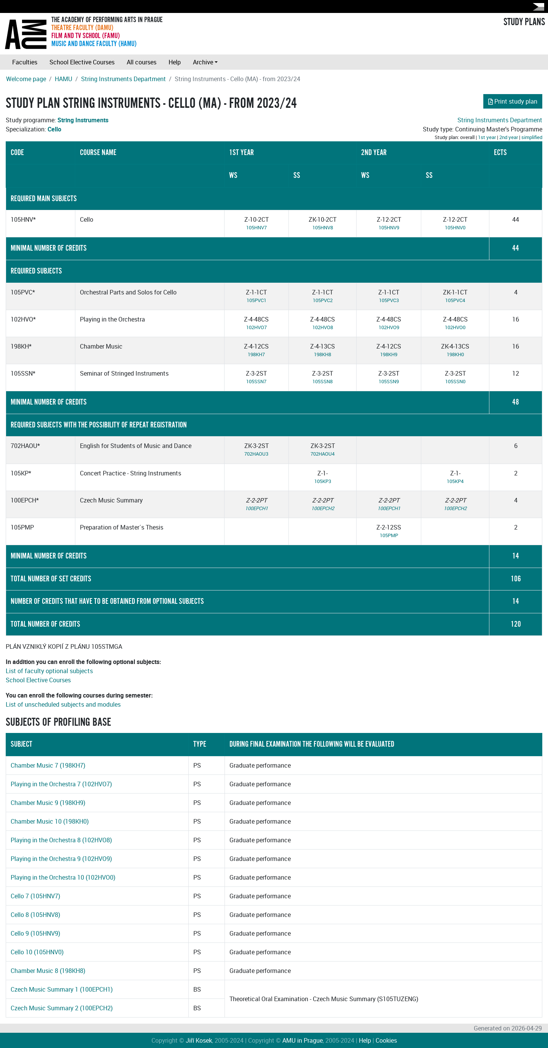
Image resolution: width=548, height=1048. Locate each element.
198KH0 (455, 354)
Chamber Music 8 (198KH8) (48, 970)
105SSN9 (389, 381)
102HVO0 (455, 327)
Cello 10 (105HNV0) (37, 952)
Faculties (24, 62)
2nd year (508, 137)
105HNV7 (256, 227)
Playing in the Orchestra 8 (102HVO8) (61, 840)
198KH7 (256, 354)
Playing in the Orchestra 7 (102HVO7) (61, 784)
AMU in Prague (302, 1040)
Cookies (386, 1040)
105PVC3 (389, 300)
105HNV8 (322, 227)
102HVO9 (389, 327)
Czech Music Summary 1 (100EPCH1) (62, 989)
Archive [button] (203, 62)
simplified (531, 137)
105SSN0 (455, 381)
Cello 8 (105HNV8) (35, 914)
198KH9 (388, 354)
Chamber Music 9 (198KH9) (48, 802)
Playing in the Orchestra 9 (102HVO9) (61, 858)
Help (175, 62)
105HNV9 (389, 227)
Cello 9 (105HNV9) (35, 933)
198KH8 (322, 354)
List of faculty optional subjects (49, 671)
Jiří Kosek (199, 1040)
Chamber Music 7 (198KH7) (48, 765)
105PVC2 (323, 300)
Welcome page (26, 79)
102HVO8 (322, 327)
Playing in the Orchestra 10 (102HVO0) (63, 877)
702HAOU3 (256, 453)
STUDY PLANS (524, 22)
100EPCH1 (256, 508)
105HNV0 (455, 227)
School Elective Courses (82, 62)
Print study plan (512, 101)
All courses (141, 62)
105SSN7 (256, 381)
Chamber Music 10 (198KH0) (50, 821)
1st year (487, 137)
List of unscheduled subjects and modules (63, 704)
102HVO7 (256, 327)
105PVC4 (455, 300)
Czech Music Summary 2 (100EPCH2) (62, 1008)
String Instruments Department (123, 79)
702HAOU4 (323, 453)
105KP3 (322, 481)
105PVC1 (256, 300)
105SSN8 (322, 381)
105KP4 (455, 481)
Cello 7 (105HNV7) (35, 896)
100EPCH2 (322, 508)
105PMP (389, 535)
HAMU (63, 79)
